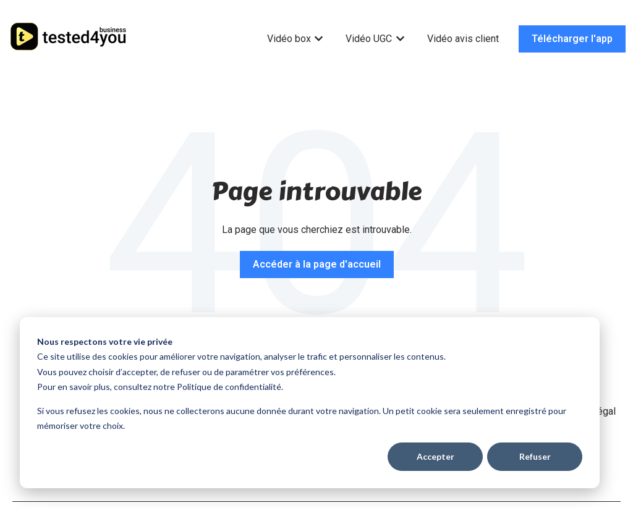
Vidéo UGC (369, 38)
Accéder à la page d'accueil (317, 264)
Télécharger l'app (572, 38)
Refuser (535, 456)
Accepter (435, 456)
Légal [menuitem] (604, 411)
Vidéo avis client (463, 38)
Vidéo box (289, 38)
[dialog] (310, 402)
